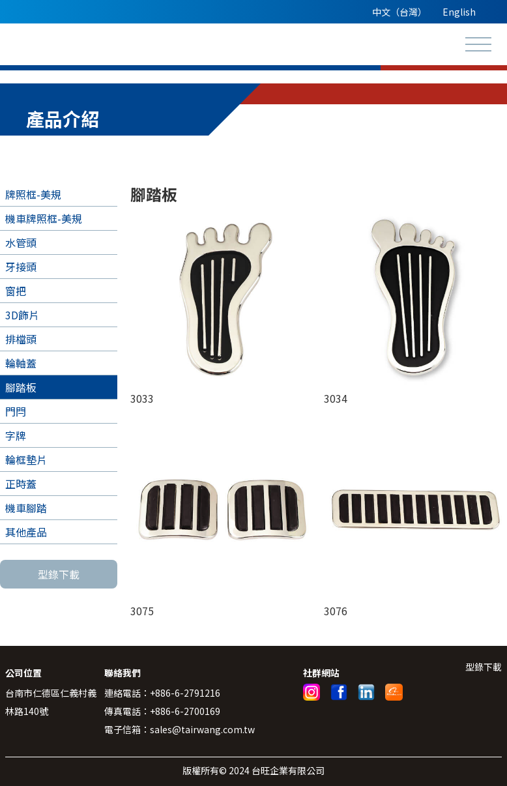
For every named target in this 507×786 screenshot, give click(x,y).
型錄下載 (59, 574)
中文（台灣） (399, 11)
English (459, 11)
